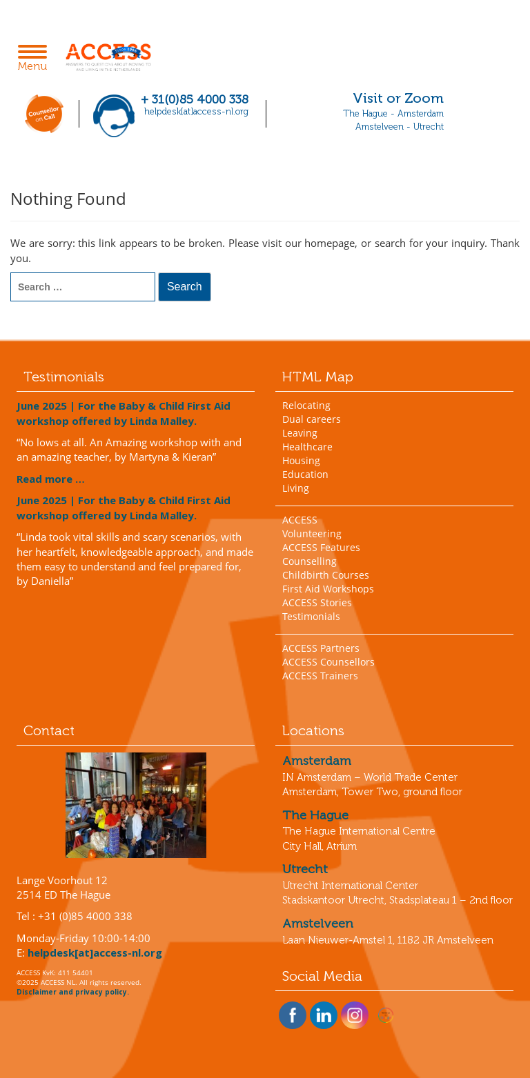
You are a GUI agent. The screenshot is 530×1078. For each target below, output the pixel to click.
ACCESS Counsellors (328, 661)
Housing (301, 460)
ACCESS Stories (317, 602)
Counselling (309, 561)
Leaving (299, 432)
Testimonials (311, 616)
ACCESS (299, 519)
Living (295, 488)
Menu (36, 59)
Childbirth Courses (325, 574)
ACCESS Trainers (320, 675)
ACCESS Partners (321, 648)
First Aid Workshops (328, 588)
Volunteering (312, 533)
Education (305, 474)
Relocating (306, 405)
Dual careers (311, 419)
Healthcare (307, 446)
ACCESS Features (321, 547)
